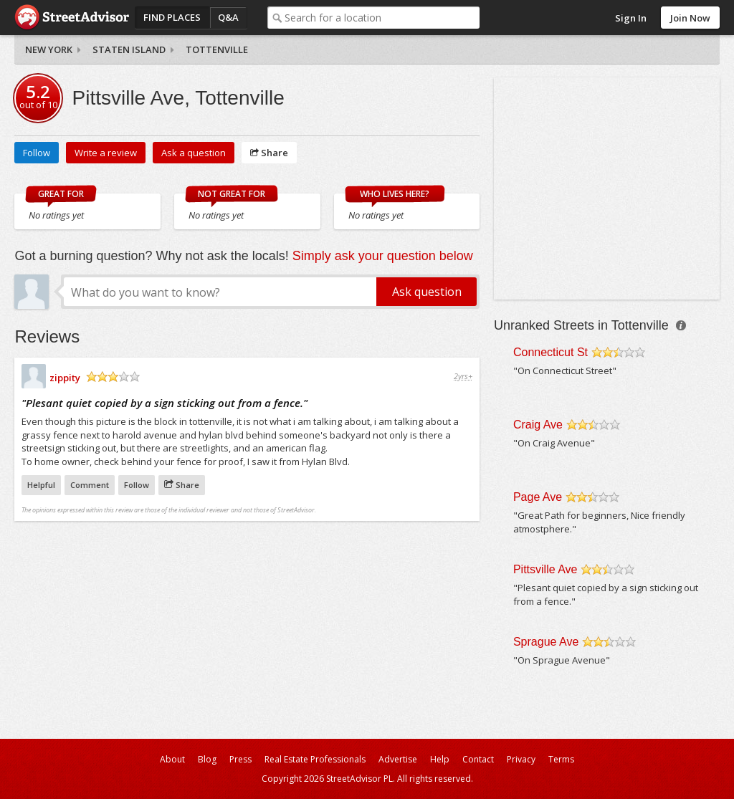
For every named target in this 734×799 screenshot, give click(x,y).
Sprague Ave (545, 642)
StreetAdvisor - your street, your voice (71, 17)
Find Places (172, 17)
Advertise (397, 759)
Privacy (521, 759)
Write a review (106, 152)
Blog (207, 759)
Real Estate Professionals (315, 759)
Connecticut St (550, 352)
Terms (561, 759)
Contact (478, 759)
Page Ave (537, 497)
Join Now (690, 17)
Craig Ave (538, 424)
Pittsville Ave (545, 569)
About (172, 759)
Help (439, 759)
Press (240, 759)
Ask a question (193, 152)
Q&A (228, 17)
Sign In (631, 17)
